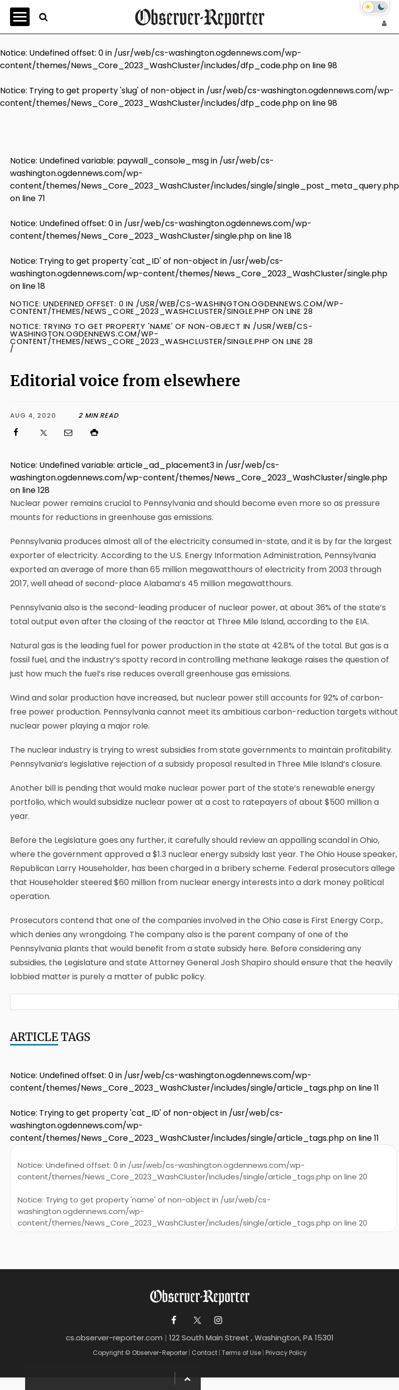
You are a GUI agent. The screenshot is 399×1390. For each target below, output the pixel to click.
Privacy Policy (286, 1352)
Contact (204, 1352)
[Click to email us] (73, 432)
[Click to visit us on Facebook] (20, 432)
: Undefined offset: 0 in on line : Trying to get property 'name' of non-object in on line (192, 1194)
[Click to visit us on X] (46, 432)
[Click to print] (244, 432)
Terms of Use (241, 1352)
